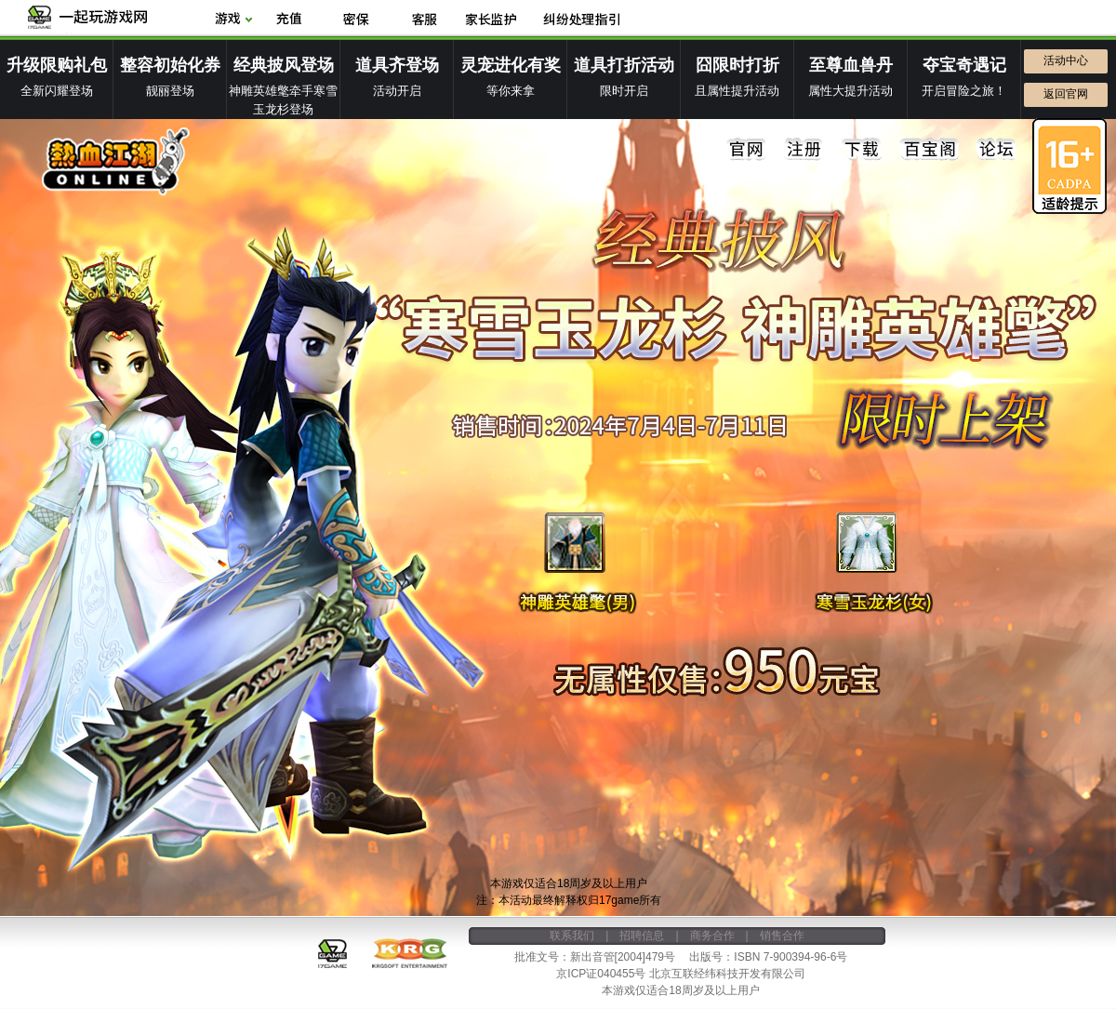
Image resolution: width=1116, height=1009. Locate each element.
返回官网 (1065, 93)
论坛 (996, 150)
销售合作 (782, 935)
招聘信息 (641, 935)
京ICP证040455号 (600, 973)
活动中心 (1065, 60)
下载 (862, 150)
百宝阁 (929, 150)
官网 (746, 150)
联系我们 (572, 935)
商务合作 (712, 935)
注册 (804, 150)
